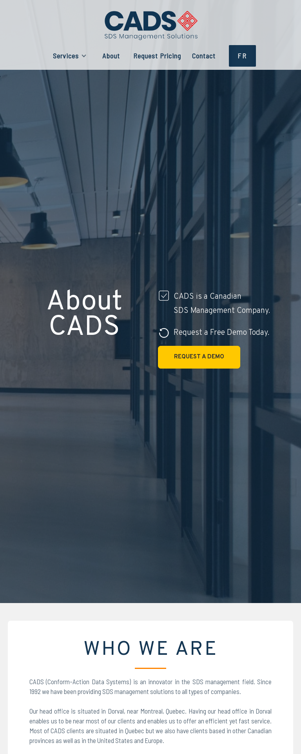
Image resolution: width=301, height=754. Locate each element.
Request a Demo (199, 357)
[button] (69, 56)
